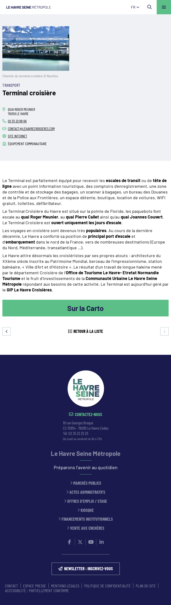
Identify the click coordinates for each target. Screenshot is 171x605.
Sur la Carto (85, 308)
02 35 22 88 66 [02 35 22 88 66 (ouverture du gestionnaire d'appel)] (17, 121)
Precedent (6, 331)
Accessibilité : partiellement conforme (37, 590)
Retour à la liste (88, 331)
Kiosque (87, 510)
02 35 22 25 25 (78, 433)
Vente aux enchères (87, 528)
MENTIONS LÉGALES (65, 585)
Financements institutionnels (87, 519)
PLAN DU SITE (146, 585)
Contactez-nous (88, 414)
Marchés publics (87, 483)
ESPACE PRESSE (34, 585)
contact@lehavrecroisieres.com (31, 128)
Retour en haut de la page (160, 355)
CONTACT (11, 585)
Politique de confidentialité (107, 585)
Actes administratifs (87, 492)
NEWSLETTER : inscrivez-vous (88, 568)
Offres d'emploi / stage (87, 501)
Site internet (17, 136)
